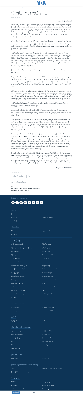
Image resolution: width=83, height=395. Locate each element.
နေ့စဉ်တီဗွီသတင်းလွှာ (16, 330)
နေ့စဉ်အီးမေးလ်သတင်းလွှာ (48, 230)
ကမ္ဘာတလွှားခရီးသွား (47, 251)
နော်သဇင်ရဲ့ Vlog (46, 345)
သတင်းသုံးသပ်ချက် (16, 251)
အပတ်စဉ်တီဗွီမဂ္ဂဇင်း (16, 338)
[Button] (58, 21)
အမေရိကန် (14, 220)
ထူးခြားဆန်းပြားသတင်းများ (17, 294)
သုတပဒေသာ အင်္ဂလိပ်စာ (48, 311)
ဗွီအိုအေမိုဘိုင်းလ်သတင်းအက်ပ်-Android (52, 368)
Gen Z (44, 283)
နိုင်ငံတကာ (14, 217)
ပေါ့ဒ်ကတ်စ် (14, 234)
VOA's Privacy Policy (48, 385)
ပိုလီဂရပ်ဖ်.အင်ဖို (46, 334)
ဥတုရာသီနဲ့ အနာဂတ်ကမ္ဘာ (17, 276)
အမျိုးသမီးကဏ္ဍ (46, 265)
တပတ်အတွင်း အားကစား (17, 283)
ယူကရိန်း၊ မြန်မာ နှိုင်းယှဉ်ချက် (18, 290)
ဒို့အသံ (43, 290)
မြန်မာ (12, 213)
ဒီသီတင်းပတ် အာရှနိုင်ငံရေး (48, 254)
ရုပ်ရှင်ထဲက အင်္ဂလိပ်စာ (48, 307)
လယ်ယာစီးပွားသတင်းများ (17, 287)
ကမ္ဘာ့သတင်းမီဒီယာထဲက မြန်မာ (19, 265)
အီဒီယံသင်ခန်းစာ (15, 307)
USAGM (13, 381)
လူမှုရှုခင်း (13, 297)
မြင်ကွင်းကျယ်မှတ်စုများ (48, 247)
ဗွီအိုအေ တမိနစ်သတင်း (47, 341)
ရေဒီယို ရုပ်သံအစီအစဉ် (17, 334)
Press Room (14, 385)
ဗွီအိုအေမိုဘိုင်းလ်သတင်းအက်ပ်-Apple (20, 372)
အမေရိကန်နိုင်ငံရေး (16, 258)
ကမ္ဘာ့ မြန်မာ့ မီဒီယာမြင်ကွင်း (18, 269)
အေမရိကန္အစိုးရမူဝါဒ (47, 381)
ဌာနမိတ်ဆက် (14, 358)
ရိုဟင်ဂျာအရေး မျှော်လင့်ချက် (49, 269)
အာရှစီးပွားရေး (45, 258)
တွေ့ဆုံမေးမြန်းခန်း (15, 348)
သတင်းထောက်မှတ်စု (16, 262)
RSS (12, 230)
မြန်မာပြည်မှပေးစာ (46, 244)
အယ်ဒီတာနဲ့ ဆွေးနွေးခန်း (17, 244)
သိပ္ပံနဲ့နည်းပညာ (15, 272)
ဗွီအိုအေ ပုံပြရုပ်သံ (46, 338)
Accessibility (45, 389)
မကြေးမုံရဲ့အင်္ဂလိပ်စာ (16, 311)
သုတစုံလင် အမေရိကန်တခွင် (49, 279)
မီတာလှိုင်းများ (45, 358)
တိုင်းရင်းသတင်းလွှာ (47, 272)
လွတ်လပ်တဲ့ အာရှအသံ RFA (18, 389)
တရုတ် (44, 213)
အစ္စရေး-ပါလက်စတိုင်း (47, 217)
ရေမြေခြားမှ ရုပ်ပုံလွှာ (47, 330)
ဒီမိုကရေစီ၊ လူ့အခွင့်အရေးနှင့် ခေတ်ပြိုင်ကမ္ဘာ (22, 247)
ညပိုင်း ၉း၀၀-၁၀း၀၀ (47, 321)
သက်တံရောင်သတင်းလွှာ (48, 294)
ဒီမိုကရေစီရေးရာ (15, 254)
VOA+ (13, 368)
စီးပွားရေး (13, 279)
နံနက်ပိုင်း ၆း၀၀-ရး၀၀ (16, 321)
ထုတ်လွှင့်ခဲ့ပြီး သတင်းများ (18, 8)
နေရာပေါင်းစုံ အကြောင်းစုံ (48, 287)
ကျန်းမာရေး (45, 262)
